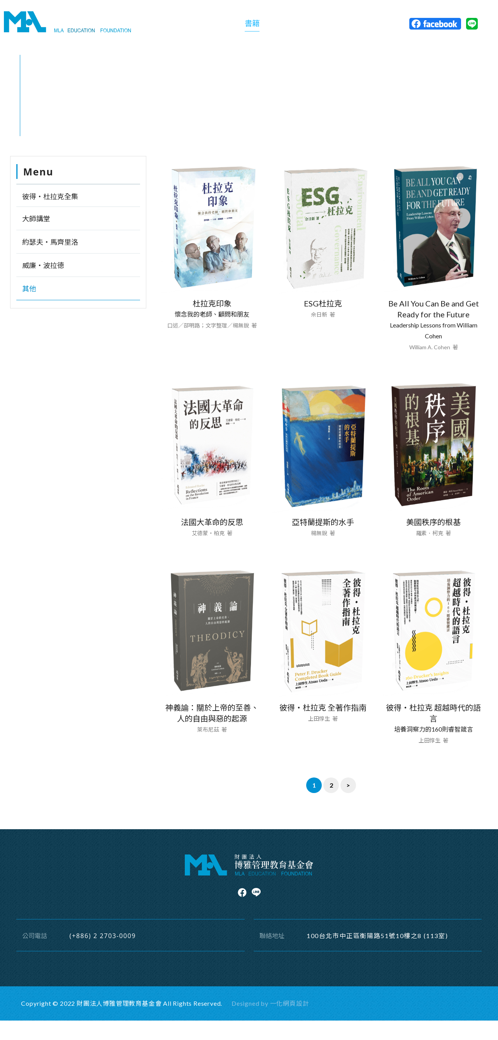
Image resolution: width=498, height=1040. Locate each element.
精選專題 (282, 25)
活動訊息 (321, 25)
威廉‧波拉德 (43, 284)
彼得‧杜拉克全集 (50, 216)
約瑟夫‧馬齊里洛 (50, 261)
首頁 (37, 145)
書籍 (251, 25)
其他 (76, 145)
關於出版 (220, 25)
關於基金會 (177, 25)
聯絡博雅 (360, 25)
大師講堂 (36, 238)
